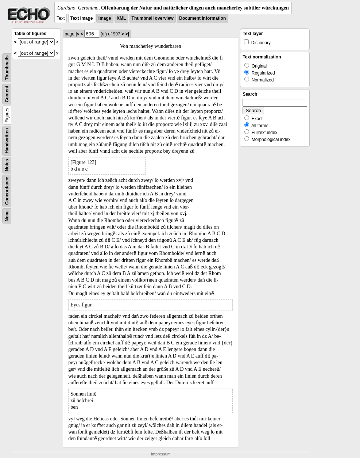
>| (127, 34)
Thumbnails (6, 68)
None (6, 215)
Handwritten (6, 140)
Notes (6, 165)
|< (77, 34)
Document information (202, 18)
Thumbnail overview (153, 18)
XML (121, 18)
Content (6, 94)
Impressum (160, 454)
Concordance (6, 191)
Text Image (81, 18)
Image (104, 18)
